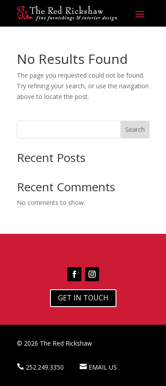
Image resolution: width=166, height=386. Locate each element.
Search (135, 129)
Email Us (103, 367)
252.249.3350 (45, 367)
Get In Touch (83, 298)
